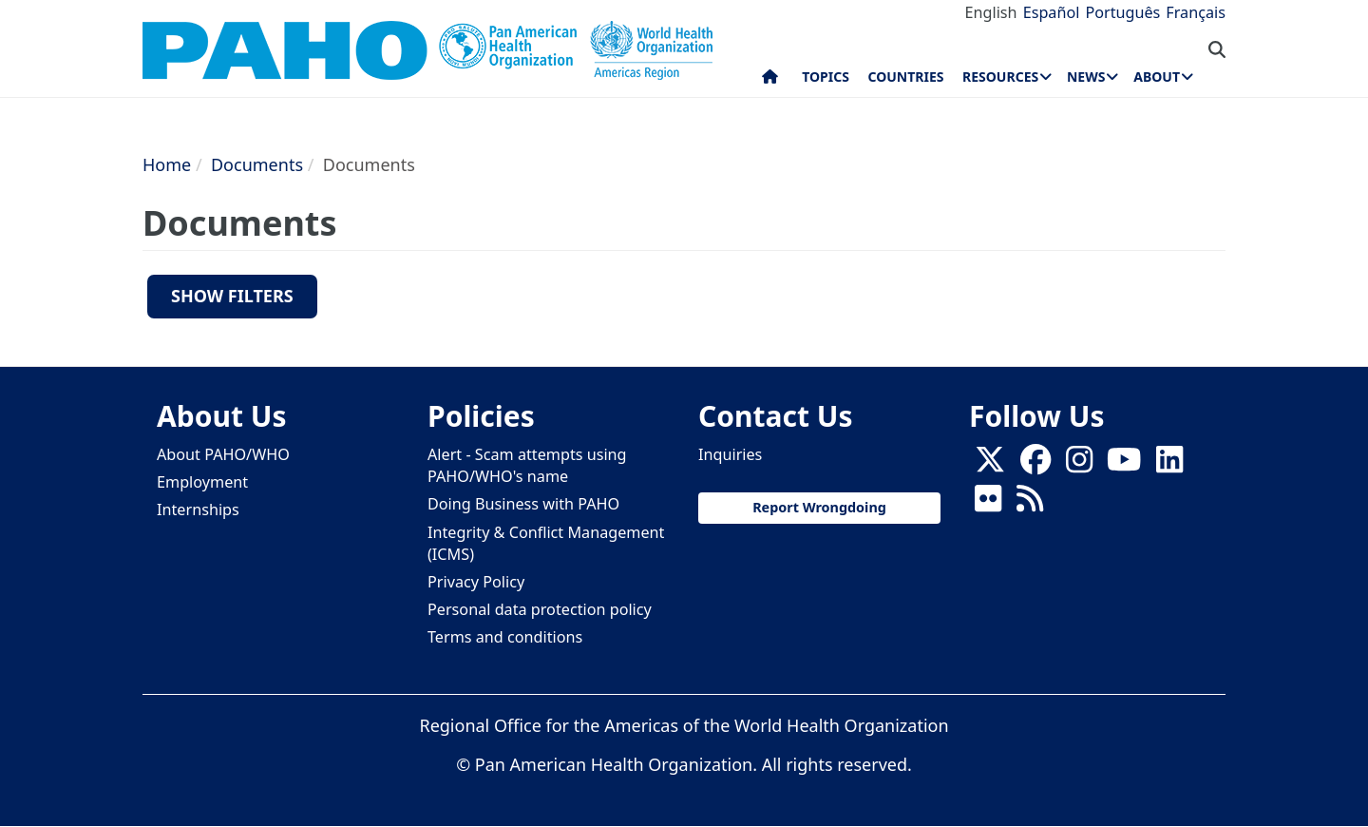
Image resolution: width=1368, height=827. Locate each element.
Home (166, 164)
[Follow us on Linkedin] (1169, 465)
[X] (990, 465)
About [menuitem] (1156, 76)
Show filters (232, 295)
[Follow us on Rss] (1029, 504)
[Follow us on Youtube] (1124, 465)
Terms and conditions (505, 636)
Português (1122, 12)
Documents (257, 164)
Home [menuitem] (770, 80)
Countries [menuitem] (905, 76)
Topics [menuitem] (825, 76)
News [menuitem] (1086, 76)
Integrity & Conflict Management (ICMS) (546, 543)
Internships (198, 509)
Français (1196, 12)
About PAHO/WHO (223, 454)
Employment (202, 481)
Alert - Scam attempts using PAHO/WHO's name (527, 465)
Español (1051, 12)
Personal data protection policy (540, 609)
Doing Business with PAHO (523, 503)
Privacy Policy (476, 581)
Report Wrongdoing (819, 507)
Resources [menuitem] (1000, 76)
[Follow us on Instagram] (1079, 465)
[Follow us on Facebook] (1035, 465)
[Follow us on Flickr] (988, 504)
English (991, 12)
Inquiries (730, 454)
